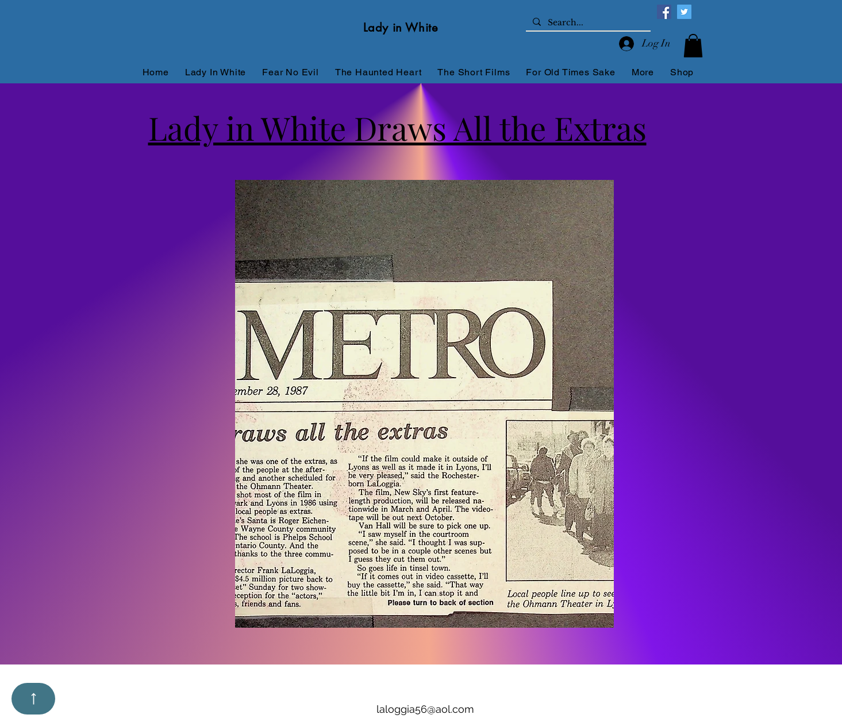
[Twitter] (684, 12)
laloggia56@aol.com (425, 709)
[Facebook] (664, 12)
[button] (693, 45)
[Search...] (587, 23)
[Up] (33, 699)
